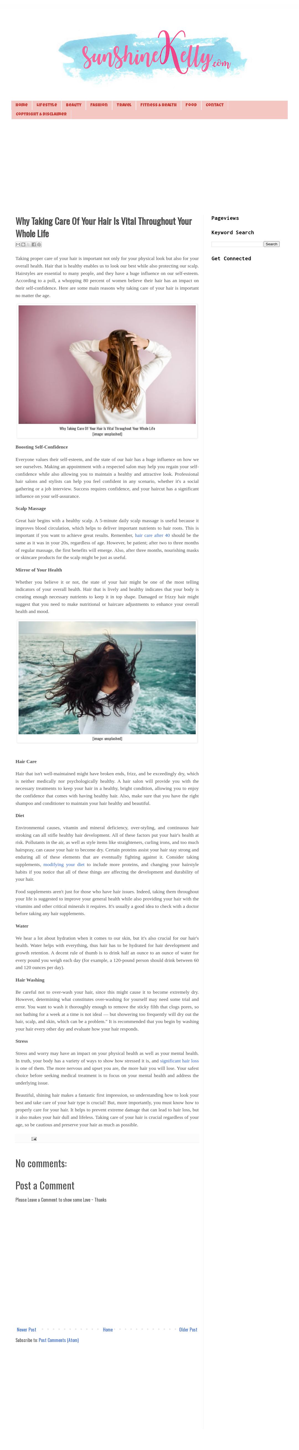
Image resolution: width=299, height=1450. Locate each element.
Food (191, 105)
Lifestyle (47, 105)
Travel (124, 105)
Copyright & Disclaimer (41, 114)
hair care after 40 (152, 535)
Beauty (73, 105)
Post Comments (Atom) (59, 1340)
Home (22, 105)
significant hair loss (179, 1060)
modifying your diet (64, 864)
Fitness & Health (158, 105)
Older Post (188, 1329)
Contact (215, 105)
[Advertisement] (149, 166)
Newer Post (26, 1329)
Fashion (99, 105)
